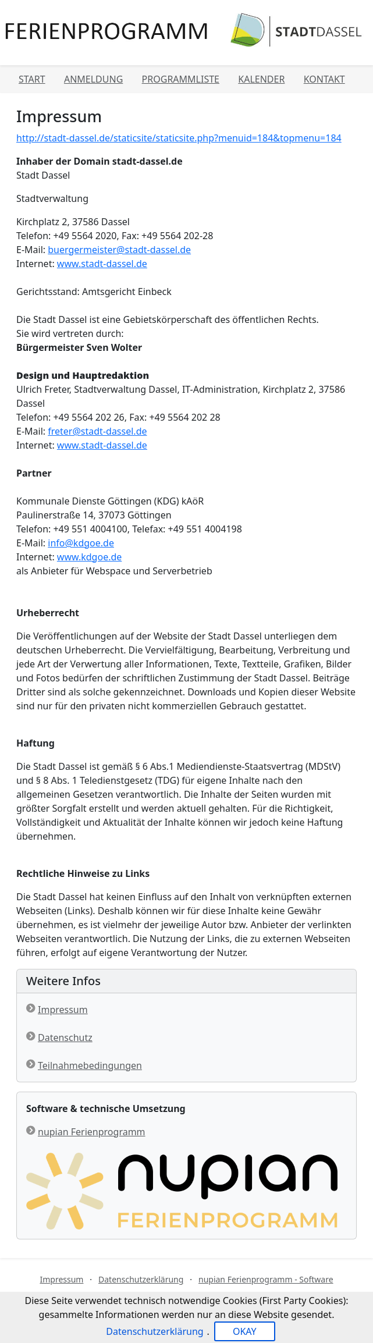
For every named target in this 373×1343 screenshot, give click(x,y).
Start (32, 79)
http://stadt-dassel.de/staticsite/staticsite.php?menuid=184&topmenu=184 (179, 138)
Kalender (261, 79)
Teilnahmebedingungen (90, 1065)
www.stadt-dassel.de (102, 263)
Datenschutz (65, 1037)
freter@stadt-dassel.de (97, 431)
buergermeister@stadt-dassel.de (119, 249)
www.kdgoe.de (89, 556)
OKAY (245, 1331)
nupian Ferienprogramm (91, 1131)
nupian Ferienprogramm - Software (265, 1279)
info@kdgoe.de (81, 543)
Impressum (63, 1009)
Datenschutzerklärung (140, 1279)
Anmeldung (93, 79)
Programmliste (180, 79)
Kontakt (324, 79)
